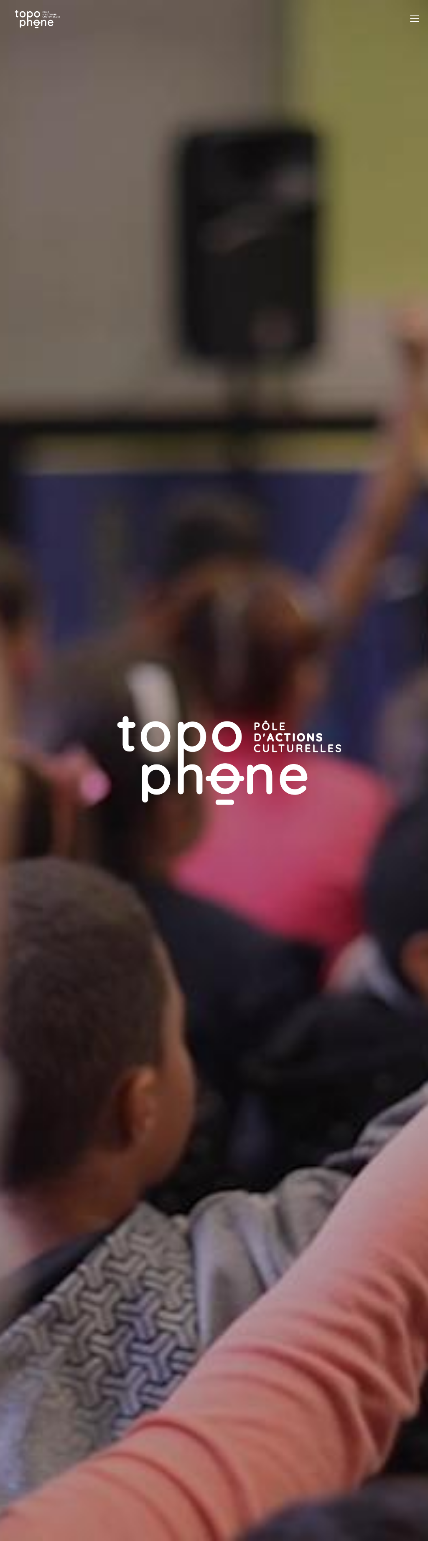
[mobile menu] (415, 19)
